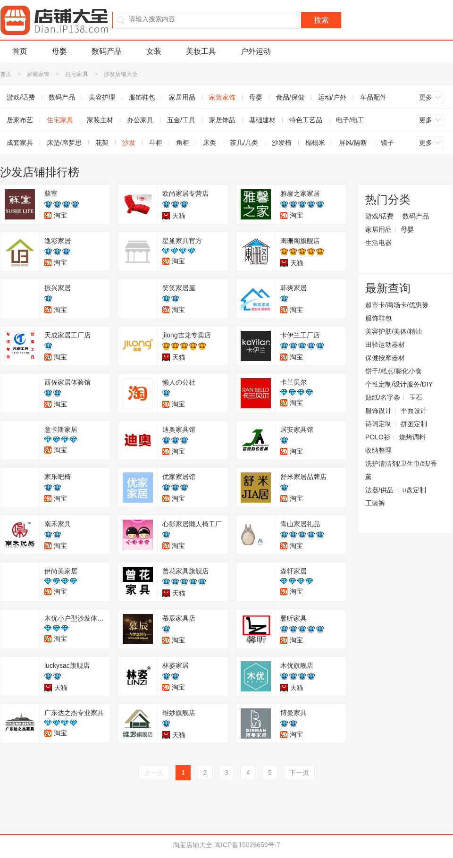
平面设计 (414, 410)
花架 (102, 142)
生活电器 (378, 242)
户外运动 (256, 51)
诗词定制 (378, 424)
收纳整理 (378, 450)
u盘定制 (414, 490)
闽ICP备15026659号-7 (247, 845)
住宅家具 (77, 74)
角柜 (182, 142)
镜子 (387, 142)
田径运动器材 (385, 344)
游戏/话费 (379, 216)
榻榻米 (315, 142)
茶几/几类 (244, 142)
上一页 (154, 772)
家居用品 (182, 97)
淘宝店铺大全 (192, 845)
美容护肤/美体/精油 (393, 331)
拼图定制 (414, 424)
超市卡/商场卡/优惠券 (396, 305)
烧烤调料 (412, 437)
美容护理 (102, 97)
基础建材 (262, 120)
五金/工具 (181, 120)
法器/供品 (379, 490)
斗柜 (155, 142)
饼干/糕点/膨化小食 (393, 371)
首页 (19, 51)
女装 (153, 51)
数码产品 (107, 51)
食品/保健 (290, 97)
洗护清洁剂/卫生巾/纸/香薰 (401, 470)
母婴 (59, 51)
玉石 (415, 397)
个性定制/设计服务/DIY (399, 384)
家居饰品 (222, 120)
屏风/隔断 (353, 142)
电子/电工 (350, 120)
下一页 (299, 772)
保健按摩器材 (385, 358)
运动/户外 (332, 97)
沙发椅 (282, 142)
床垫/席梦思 (64, 142)
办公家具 (140, 120)
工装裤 (375, 503)
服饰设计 (378, 410)
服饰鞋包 (142, 97)
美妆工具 (201, 51)
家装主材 (100, 120)
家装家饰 (38, 74)
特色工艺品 (305, 120)
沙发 (128, 142)
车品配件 (373, 97)
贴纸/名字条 (382, 397)
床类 (209, 142)
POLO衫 (377, 437)
